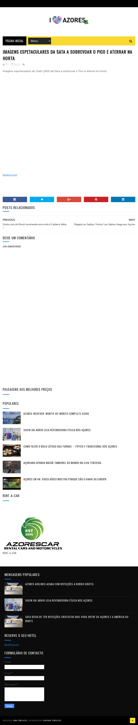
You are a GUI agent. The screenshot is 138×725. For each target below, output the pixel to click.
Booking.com (10, 175)
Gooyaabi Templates (52, 720)
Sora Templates (20, 720)
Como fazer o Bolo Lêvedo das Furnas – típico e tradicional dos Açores (70, 446)
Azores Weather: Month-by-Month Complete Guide (56, 413)
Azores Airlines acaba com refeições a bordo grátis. (59, 584)
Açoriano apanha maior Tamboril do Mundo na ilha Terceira (62, 463)
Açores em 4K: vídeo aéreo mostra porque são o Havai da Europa (64, 479)
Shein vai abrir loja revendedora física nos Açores (57, 430)
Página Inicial (14, 41)
